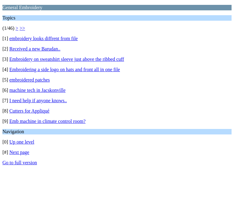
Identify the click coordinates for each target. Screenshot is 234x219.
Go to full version (19, 162)
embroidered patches (29, 79)
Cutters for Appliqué (29, 110)
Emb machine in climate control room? (47, 121)
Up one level (21, 141)
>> (22, 28)
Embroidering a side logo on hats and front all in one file (64, 69)
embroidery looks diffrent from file (43, 38)
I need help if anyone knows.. (38, 100)
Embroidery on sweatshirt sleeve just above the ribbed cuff (66, 59)
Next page (19, 152)
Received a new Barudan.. (34, 48)
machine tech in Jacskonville (37, 90)
